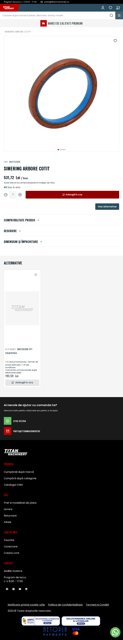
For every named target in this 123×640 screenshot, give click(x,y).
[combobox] (57, 15)
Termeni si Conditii (97, 605)
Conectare (11, 546)
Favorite (110, 7)
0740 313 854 (15, 421)
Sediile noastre (13, 571)
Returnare (10, 515)
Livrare (8, 509)
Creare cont (11, 553)
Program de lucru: (15, 577)
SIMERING (11, 353)
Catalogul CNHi (13, 485)
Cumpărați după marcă (19, 472)
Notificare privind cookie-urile (26, 605)
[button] (58, 149)
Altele (7, 522)
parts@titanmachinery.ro (22, 431)
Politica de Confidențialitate (65, 605)
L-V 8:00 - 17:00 (13, 581)
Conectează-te (103, 7)
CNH (6, 161)
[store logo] (10, 8)
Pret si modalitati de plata (20, 503)
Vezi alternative (107, 206)
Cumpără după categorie (20, 478)
